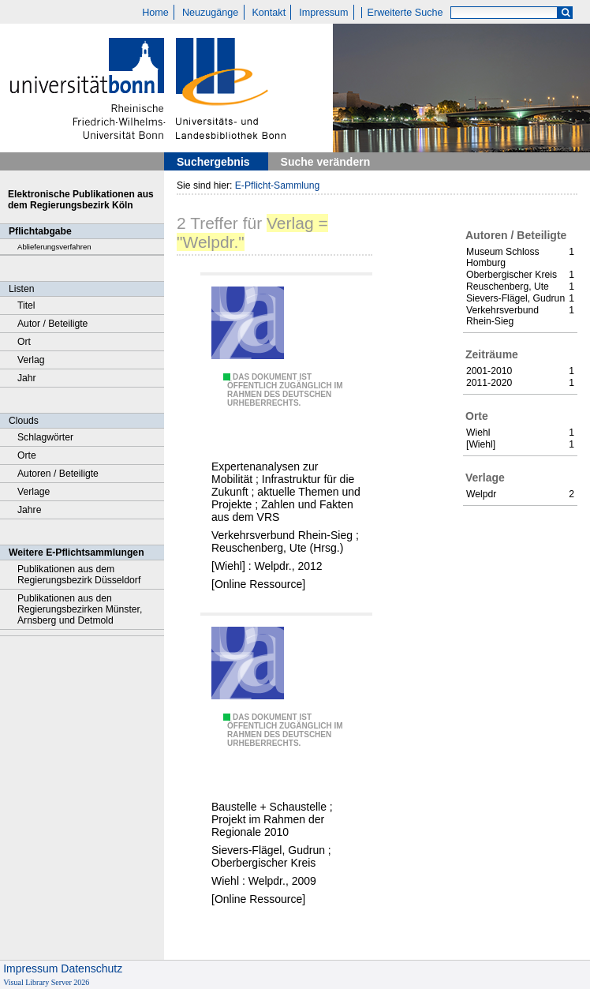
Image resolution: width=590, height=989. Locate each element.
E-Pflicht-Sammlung (277, 185)
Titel (26, 305)
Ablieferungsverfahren (54, 246)
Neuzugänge (210, 12)
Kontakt (269, 12)
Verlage (33, 491)
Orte (26, 455)
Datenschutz (91, 968)
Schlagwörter (45, 437)
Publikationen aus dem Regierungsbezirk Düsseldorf (78, 575)
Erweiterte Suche (405, 12)
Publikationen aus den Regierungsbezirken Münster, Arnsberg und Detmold (79, 609)
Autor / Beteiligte (52, 323)
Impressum (323, 12)
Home (155, 12)
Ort (24, 341)
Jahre (29, 509)
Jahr (26, 378)
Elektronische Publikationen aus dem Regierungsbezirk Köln (81, 200)
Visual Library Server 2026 (46, 982)
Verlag (31, 359)
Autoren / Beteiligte (58, 473)
